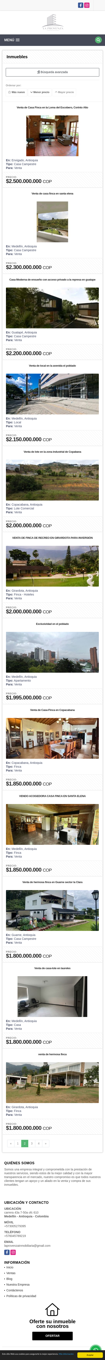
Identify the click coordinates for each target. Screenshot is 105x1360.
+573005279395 (15, 1226)
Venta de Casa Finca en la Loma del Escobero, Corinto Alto (52, 107)
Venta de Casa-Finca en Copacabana (52, 710)
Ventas (11, 1273)
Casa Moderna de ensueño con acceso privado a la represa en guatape (52, 279)
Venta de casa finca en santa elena (52, 193)
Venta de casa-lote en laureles (52, 968)
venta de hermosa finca (52, 1054)
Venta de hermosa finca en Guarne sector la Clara (52, 882)
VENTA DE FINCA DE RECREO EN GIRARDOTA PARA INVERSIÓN (52, 537)
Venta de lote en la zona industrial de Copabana (52, 451)
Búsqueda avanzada (52, 72)
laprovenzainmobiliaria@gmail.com (27, 1245)
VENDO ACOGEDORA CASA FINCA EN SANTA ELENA (52, 796)
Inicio (9, 1267)
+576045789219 (15, 1236)
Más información (66, 1354)
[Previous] (10, 1143)
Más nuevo (16, 92)
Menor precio (40, 92)
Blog (9, 1279)
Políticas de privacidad (21, 1296)
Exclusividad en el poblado (52, 623)
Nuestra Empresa (18, 1284)
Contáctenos (14, 1290)
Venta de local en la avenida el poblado (52, 365)
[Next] (45, 1143)
